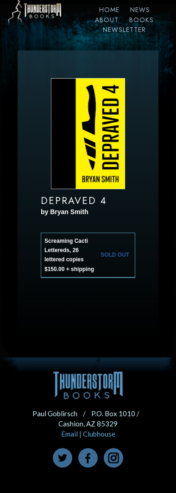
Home (109, 9)
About (107, 20)
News (140, 9)
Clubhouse (99, 434)
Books (141, 20)
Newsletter (124, 29)
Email (69, 434)
